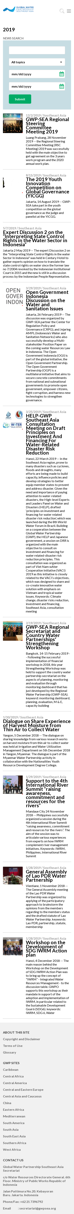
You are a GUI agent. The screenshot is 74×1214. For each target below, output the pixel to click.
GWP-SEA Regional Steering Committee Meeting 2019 (47, 125)
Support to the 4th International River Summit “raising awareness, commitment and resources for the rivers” (47, 793)
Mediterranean (14, 1116)
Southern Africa (14, 1143)
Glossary (9, 1052)
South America (13, 1123)
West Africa (12, 1149)
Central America (15, 1083)
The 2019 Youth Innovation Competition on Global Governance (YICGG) (47, 187)
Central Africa (13, 1076)
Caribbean (10, 1069)
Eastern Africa (13, 1109)
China (7, 1103)
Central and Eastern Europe (23, 1089)
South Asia (11, 1129)
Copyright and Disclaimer (21, 1039)
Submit (20, 99)
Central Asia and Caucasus (22, 1096)
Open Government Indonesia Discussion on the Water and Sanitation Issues (47, 300)
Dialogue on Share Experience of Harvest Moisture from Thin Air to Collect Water (37, 725)
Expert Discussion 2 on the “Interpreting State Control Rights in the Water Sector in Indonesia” (35, 238)
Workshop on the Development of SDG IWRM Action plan (46, 948)
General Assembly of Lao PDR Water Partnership (46, 876)
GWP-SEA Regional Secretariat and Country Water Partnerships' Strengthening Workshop (47, 637)
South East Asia (14, 1136)
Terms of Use (12, 1045)
